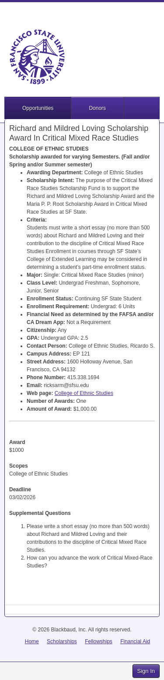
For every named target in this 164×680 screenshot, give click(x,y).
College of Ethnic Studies (84, 393)
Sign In (146, 671)
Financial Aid (135, 641)
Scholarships (62, 641)
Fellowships (98, 641)
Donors (97, 108)
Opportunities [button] (37, 108)
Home (32, 641)
